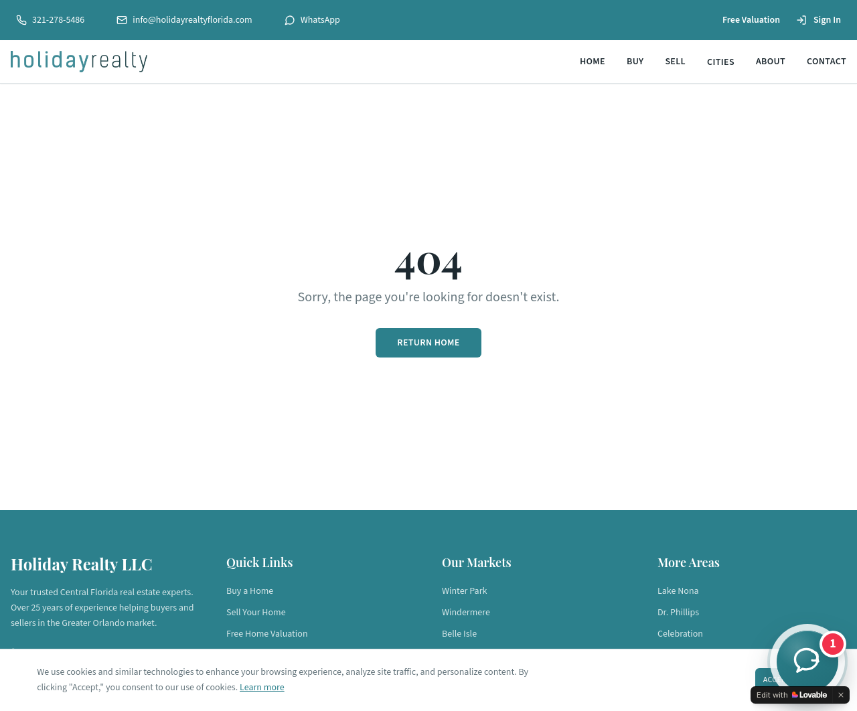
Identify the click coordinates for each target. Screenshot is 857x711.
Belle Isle (459, 634)
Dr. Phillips (678, 612)
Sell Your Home (256, 612)
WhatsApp (312, 20)
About (770, 61)
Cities (720, 62)
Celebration (680, 634)
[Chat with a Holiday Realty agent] (807, 661)
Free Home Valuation (267, 634)
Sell (675, 61)
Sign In (818, 20)
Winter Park (464, 591)
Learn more (262, 687)
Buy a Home (249, 591)
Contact (826, 61)
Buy (635, 61)
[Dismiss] (841, 695)
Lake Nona (678, 591)
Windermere (466, 612)
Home (592, 61)
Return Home (428, 342)
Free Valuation (751, 20)
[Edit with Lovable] (791, 695)
